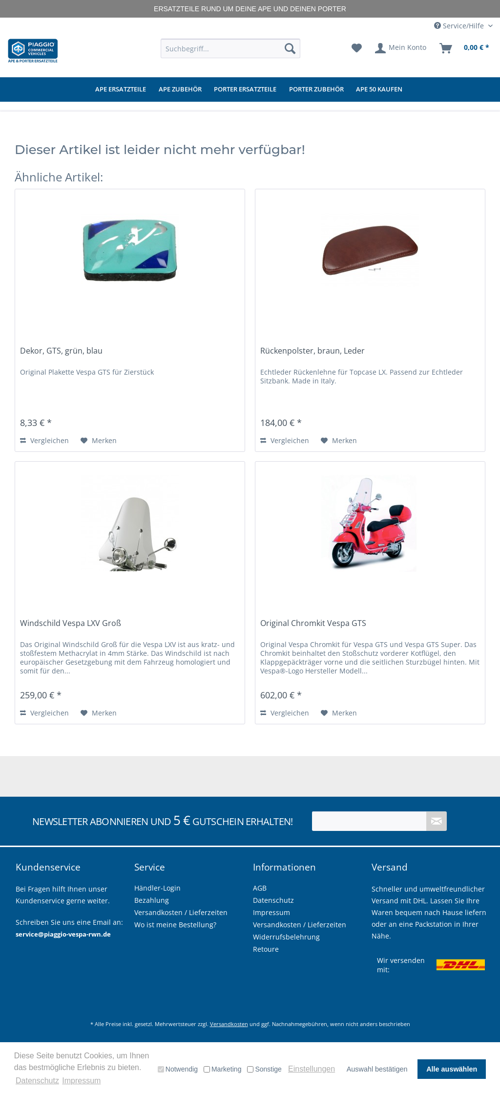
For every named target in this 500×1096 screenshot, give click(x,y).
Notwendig (178, 1069)
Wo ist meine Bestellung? (175, 924)
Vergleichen (44, 440)
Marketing (222, 1069)
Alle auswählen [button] (451, 1069)
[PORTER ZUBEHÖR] (316, 89)
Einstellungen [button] (311, 1069)
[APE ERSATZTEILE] (120, 89)
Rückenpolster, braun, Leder (312, 351)
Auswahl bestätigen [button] (377, 1069)
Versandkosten (229, 1024)
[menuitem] (231, 48)
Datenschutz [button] (37, 1080)
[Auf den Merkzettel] (99, 441)
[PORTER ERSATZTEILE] (245, 89)
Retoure (266, 949)
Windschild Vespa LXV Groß (70, 623)
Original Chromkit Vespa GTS (313, 623)
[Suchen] (290, 48)
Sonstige (264, 1069)
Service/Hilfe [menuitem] (460, 25)
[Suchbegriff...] (231, 48)
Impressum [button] (81, 1080)
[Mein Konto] (401, 48)
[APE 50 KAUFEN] (379, 89)
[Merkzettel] (357, 48)
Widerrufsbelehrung (286, 936)
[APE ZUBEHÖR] (180, 89)
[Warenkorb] (465, 48)
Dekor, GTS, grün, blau (61, 351)
